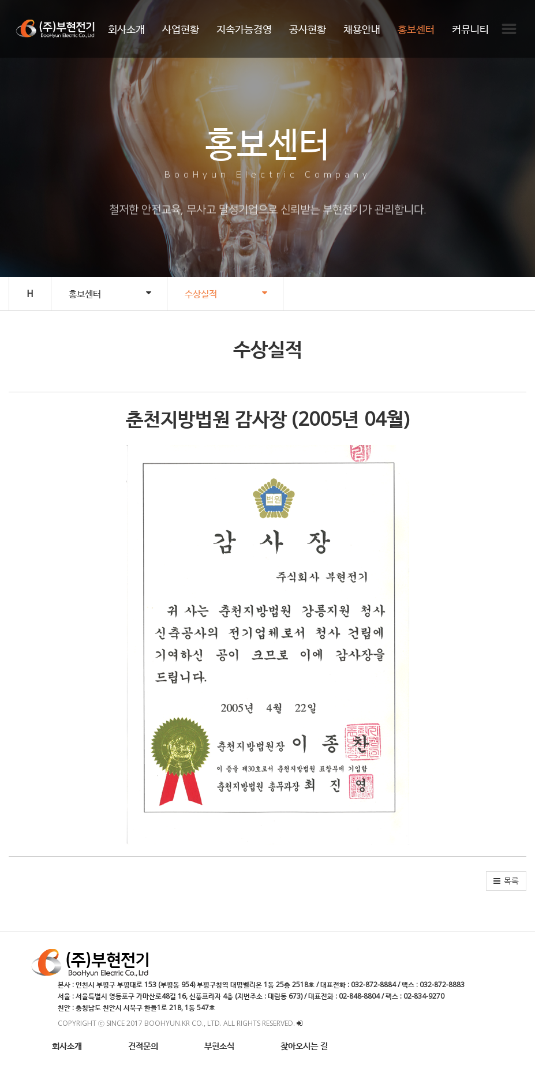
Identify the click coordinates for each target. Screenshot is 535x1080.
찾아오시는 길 (304, 1045)
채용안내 (361, 29)
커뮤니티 (470, 29)
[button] (506, 881)
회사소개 (126, 29)
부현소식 (219, 1045)
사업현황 (180, 29)
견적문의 (143, 1045)
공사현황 (307, 29)
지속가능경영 (244, 29)
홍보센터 (416, 29)
